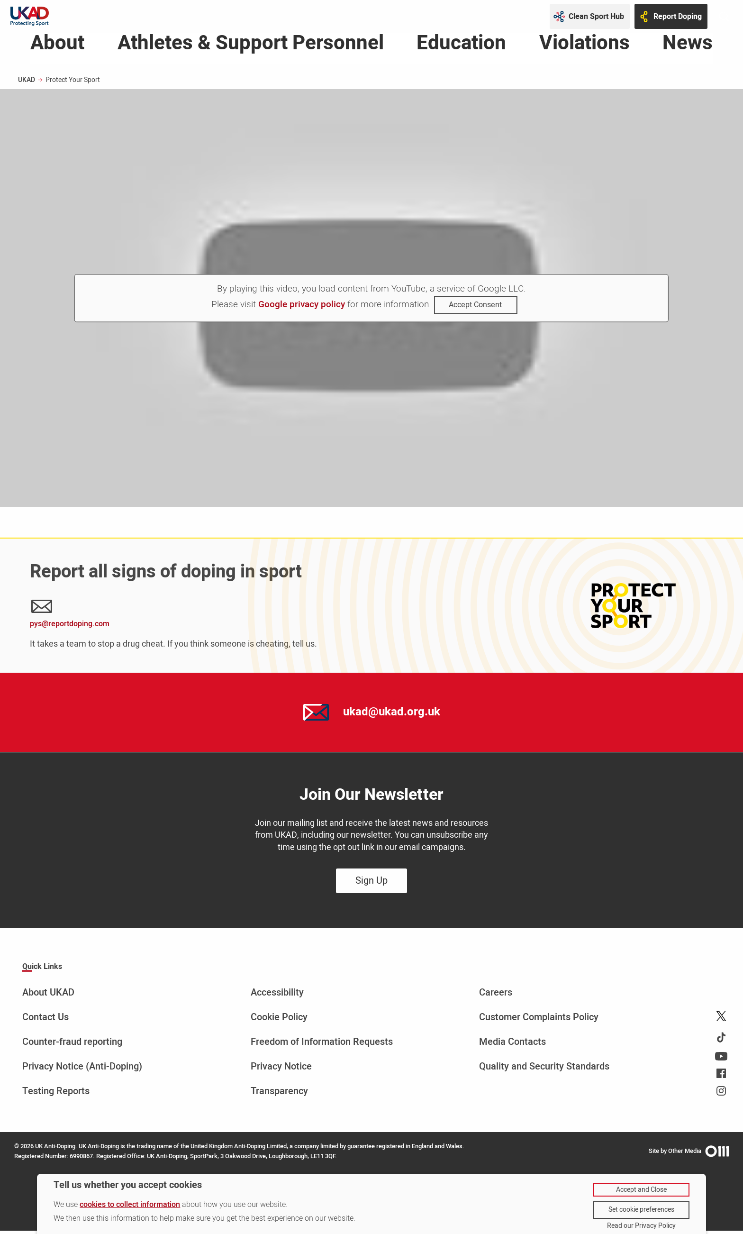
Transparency (279, 1094)
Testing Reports (56, 1094)
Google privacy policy (301, 308)
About (57, 49)
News (687, 49)
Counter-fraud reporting (72, 1045)
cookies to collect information (130, 1204)
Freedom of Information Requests (322, 1045)
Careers (495, 996)
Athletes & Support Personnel (251, 49)
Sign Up (371, 884)
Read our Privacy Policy (641, 1226)
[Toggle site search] (723, 16)
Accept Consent (475, 308)
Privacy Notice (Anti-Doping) (82, 1070)
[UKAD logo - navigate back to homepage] (30, 16)
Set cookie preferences (641, 1210)
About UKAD (48, 996)
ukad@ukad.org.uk (391, 715)
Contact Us (45, 1020)
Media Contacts (512, 1045)
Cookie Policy (279, 1020)
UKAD (26, 83)
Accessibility (277, 996)
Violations (584, 49)
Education (461, 49)
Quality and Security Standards (544, 1070)
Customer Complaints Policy (538, 1020)
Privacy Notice (281, 1070)
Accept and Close (641, 1190)
